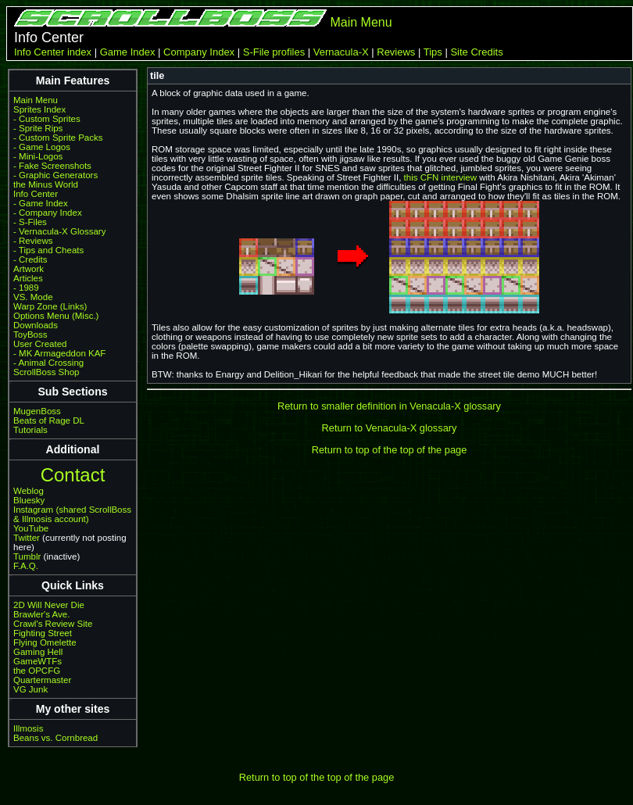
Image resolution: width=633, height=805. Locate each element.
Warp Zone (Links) (50, 306)
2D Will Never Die (48, 605)
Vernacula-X (341, 52)
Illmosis (28, 728)
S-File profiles (274, 52)
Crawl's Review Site (52, 623)
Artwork (28, 269)
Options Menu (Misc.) (55, 315)
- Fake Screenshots (52, 165)
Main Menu (361, 22)
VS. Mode (33, 297)
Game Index (128, 52)
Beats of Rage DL (48, 420)
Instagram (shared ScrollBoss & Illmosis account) (72, 514)
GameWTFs (37, 661)
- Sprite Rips (38, 128)
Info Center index (52, 52)
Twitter (26, 537)
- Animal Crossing (48, 362)
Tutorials (30, 430)
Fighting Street (42, 633)
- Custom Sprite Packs (58, 137)
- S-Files (30, 222)
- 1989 (26, 287)
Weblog (28, 491)
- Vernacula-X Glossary (59, 231)
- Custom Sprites (46, 118)
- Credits (30, 259)
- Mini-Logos (38, 156)
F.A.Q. (25, 566)
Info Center (35, 194)
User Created (39, 344)
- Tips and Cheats (48, 250)
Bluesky (29, 500)
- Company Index (47, 212)
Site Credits (476, 52)
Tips (433, 52)
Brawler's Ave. (41, 614)
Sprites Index (39, 109)
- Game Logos (41, 147)
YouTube (30, 528)
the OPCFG (36, 670)
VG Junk (30, 689)
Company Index (198, 52)
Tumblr (27, 556)
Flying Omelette (45, 642)
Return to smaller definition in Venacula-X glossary (389, 406)
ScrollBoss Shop (46, 372)
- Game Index (40, 203)
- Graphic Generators (55, 175)
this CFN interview (440, 177)
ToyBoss (30, 334)
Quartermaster (42, 680)
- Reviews (33, 240)
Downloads (35, 325)
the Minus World (45, 184)
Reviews (396, 52)
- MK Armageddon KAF (59, 353)
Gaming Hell (38, 652)
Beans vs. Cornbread (55, 737)
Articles (28, 278)
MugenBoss (37, 411)
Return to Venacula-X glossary (389, 428)
